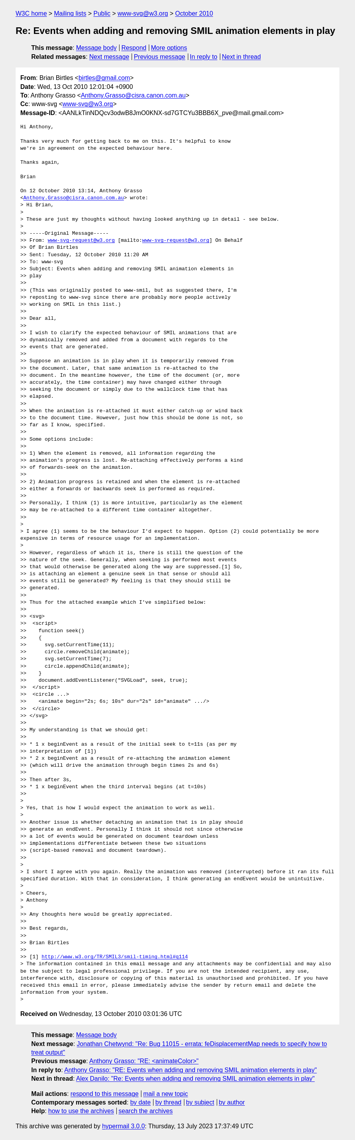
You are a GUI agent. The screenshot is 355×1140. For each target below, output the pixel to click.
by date (140, 1102)
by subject (200, 1102)
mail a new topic (165, 1093)
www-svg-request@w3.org (81, 240)
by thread (168, 1102)
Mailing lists (70, 13)
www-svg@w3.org (143, 13)
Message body (96, 47)
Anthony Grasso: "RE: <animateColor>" (144, 1061)
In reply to (203, 56)
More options (169, 47)
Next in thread (241, 56)
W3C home (31, 13)
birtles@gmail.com (104, 77)
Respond (133, 47)
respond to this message (104, 1093)
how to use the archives (81, 1111)
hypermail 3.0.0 (123, 1126)
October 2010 (194, 13)
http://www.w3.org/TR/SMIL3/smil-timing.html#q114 (115, 957)
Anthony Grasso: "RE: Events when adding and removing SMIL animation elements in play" (190, 1070)
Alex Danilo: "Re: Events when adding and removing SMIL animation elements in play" (195, 1078)
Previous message (160, 56)
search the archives (146, 1111)
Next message (109, 56)
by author (232, 1102)
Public (102, 13)
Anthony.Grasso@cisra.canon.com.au (133, 95)
